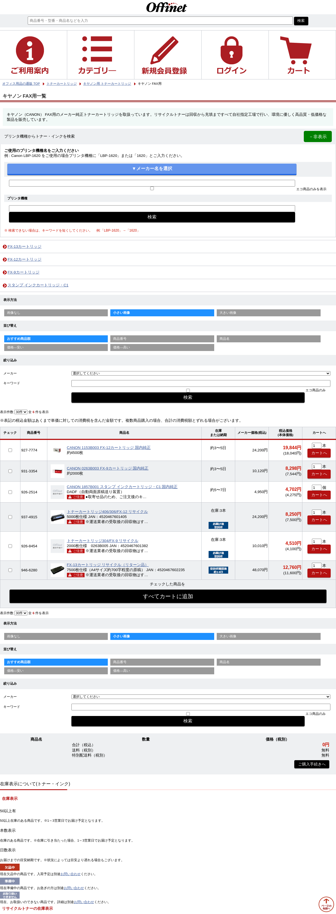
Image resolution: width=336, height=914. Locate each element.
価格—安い (15, 347)
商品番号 (120, 338)
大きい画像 (228, 312)
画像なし (13, 312)
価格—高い (121, 347)
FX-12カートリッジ (24, 259)
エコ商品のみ (315, 390)
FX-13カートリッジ (24, 246)
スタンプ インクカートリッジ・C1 (38, 285)
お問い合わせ (70, 874)
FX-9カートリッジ (23, 272)
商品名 (225, 338)
